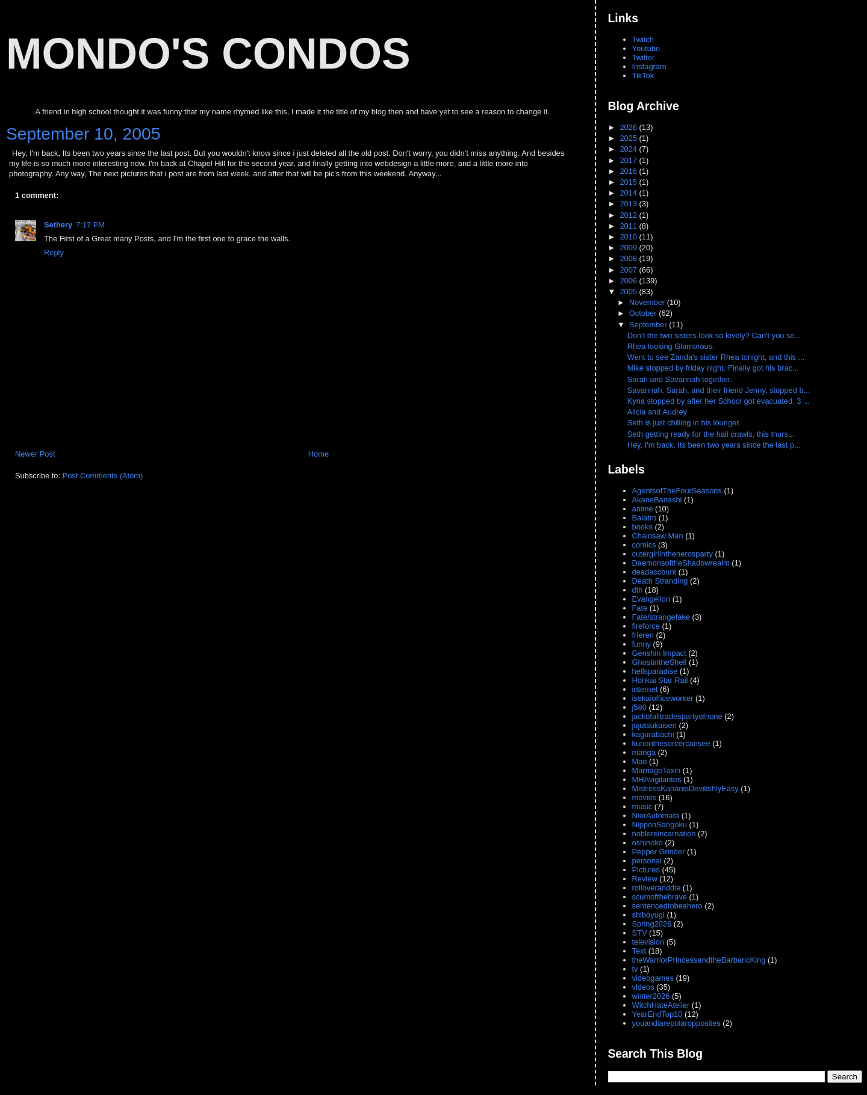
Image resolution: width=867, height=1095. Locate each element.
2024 (629, 148)
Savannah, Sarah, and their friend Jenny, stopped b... (718, 390)
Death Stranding (660, 580)
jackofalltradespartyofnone (677, 716)
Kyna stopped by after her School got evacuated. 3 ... (718, 401)
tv (635, 968)
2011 (629, 225)
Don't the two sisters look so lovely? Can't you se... (714, 335)
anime (642, 508)
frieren (643, 635)
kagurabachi (653, 734)
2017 (629, 160)
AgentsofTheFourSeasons (677, 490)
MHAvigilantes (657, 779)
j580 (639, 707)
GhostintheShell (659, 662)
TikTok (643, 75)
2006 (629, 280)
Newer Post (35, 453)
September (649, 324)
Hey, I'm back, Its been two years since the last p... (714, 444)
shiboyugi (648, 914)
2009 (629, 247)
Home (318, 453)
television (648, 941)
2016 (629, 171)
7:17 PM (90, 224)
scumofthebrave (660, 896)
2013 (629, 203)
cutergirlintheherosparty (672, 553)
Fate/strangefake (661, 617)
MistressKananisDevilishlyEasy (685, 788)
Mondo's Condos (208, 53)
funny (641, 644)
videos (643, 987)
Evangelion (651, 598)
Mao (639, 761)
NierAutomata (656, 815)
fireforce (646, 626)
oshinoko (647, 842)
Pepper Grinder (658, 851)
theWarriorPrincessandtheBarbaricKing (699, 959)
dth (637, 589)
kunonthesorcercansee (671, 743)
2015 (629, 182)
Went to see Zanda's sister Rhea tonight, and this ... (716, 357)
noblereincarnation (664, 833)
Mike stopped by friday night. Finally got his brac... (713, 367)
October (644, 313)
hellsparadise (655, 671)
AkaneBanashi (657, 499)
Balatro (644, 517)
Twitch (643, 39)
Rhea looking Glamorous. (672, 346)
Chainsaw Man (657, 535)
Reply (54, 252)
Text (639, 950)
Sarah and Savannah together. (681, 379)
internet (645, 689)
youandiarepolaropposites (676, 1023)
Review (644, 878)
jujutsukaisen (654, 725)
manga (644, 752)
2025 (629, 138)
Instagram (649, 66)
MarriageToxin (656, 770)
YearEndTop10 (657, 1014)
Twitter (643, 57)
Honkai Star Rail (660, 680)
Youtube (646, 48)
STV (639, 932)
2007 (629, 269)
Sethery (58, 224)
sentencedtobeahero (667, 905)
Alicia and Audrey (658, 411)
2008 (629, 258)
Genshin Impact (659, 653)
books (642, 526)
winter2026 (651, 996)
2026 (629, 127)
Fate (640, 607)
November (648, 302)
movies (644, 797)
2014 (629, 192)
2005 (629, 291)
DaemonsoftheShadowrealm (681, 562)
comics (644, 544)
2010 (629, 236)
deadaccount (654, 571)
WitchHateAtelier (661, 1005)
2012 (629, 215)
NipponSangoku (660, 824)
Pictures (646, 869)
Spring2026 (652, 923)
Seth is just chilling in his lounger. (685, 422)
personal (647, 860)
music (642, 806)
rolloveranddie (656, 887)
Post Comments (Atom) (103, 475)
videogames (653, 977)
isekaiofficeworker (663, 698)
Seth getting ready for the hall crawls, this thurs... (711, 434)
